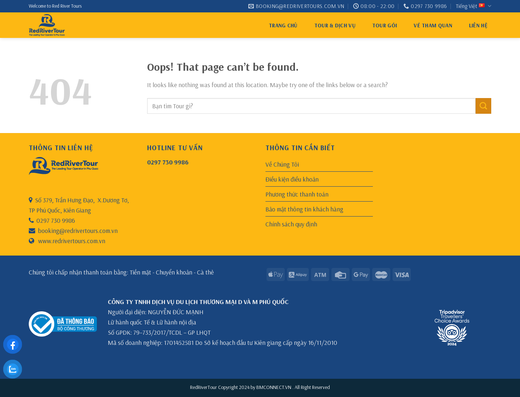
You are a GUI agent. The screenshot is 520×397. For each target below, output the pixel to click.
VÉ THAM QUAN (433, 25)
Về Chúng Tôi (282, 164)
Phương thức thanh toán (296, 194)
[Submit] (483, 106)
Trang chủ (283, 25)
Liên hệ (478, 25)
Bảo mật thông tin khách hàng (304, 209)
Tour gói (384, 25)
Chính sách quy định (291, 224)
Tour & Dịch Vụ (334, 25)
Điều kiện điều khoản (292, 179)
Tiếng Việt (473, 6)
